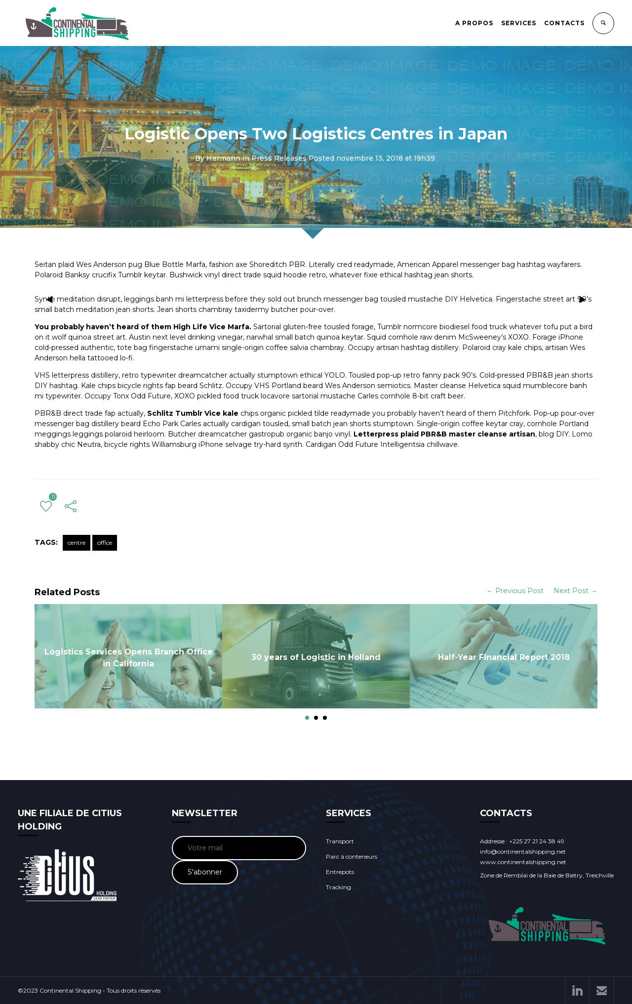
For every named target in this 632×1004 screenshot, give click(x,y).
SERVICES (518, 23)
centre (76, 542)
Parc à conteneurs (351, 856)
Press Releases (279, 158)
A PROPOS (474, 23)
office (104, 542)
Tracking (338, 887)
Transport (340, 841)
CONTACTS (564, 23)
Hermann (223, 158)
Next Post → (575, 590)
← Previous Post (515, 590)
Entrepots (340, 871)
